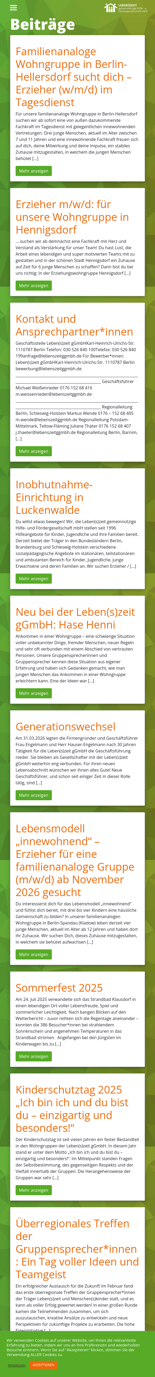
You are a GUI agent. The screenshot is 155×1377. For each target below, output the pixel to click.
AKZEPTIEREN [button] (43, 1364)
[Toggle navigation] (13, 7)
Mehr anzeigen (33, 171)
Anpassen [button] (17, 1365)
